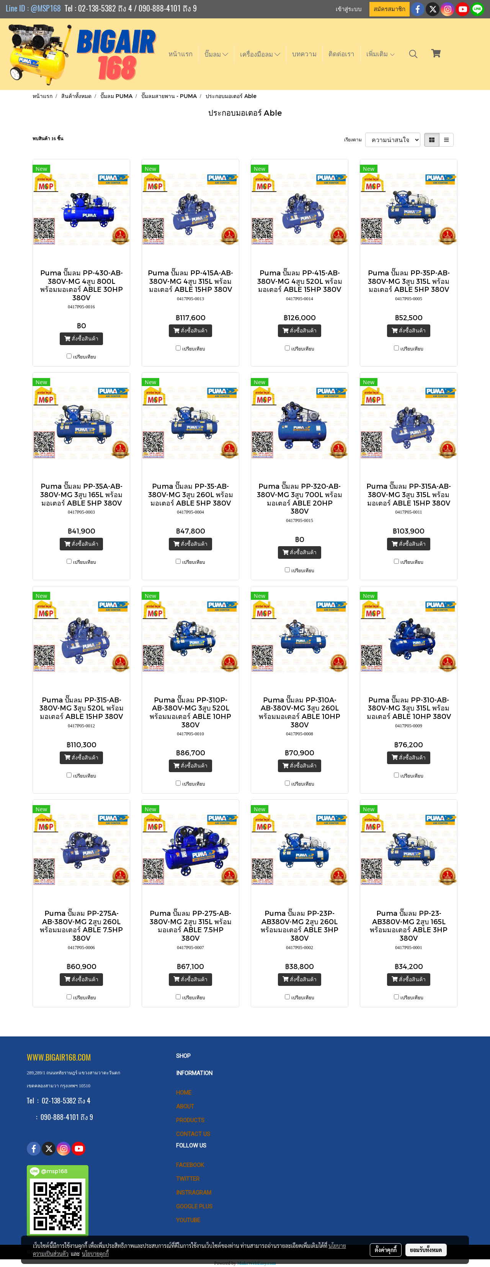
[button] (413, 54)
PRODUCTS (190, 1120)
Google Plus (194, 1206)
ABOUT (185, 1106)
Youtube (188, 1220)
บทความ (304, 54)
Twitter (187, 1178)
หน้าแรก (180, 54)
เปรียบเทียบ (84, 357)
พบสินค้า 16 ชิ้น (48, 138)
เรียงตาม (354, 139)
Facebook (190, 1165)
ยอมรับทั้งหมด (426, 1249)
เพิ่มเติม (380, 54)
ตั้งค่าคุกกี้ (386, 1249)
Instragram (193, 1192)
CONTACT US (193, 1134)
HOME (183, 1092)
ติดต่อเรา (341, 54)
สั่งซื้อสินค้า (81, 339)
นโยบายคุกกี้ (95, 1253)
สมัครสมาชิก (389, 9)
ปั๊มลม (216, 54)
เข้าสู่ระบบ (349, 9)
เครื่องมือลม (260, 54)
